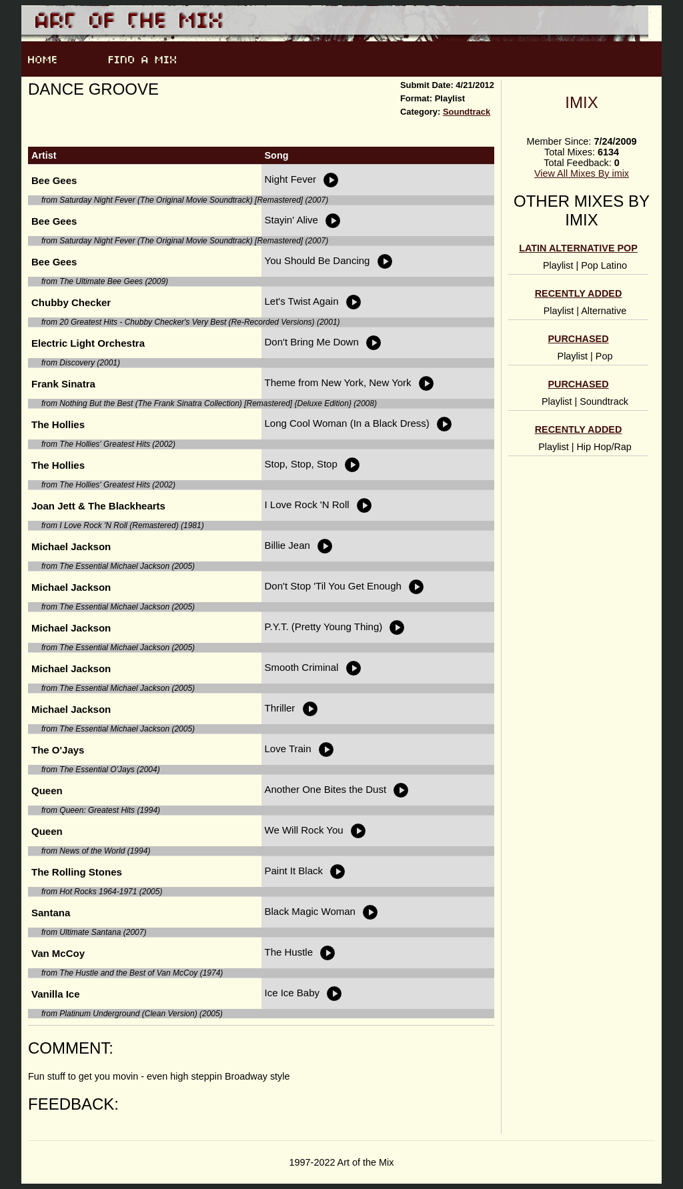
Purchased (578, 338)
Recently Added (578, 293)
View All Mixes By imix (581, 173)
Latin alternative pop (578, 248)
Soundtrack (466, 112)
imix (581, 102)
